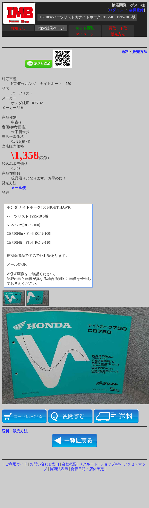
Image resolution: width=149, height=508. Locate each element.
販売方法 (118, 34)
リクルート (88, 464)
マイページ (84, 34)
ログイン (116, 10)
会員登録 (136, 10)
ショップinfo (110, 464)
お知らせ (18, 28)
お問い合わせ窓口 (44, 464)
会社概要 (69, 464)
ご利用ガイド (16, 464)
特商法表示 (59, 469)
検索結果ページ (51, 28)
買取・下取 (118, 28)
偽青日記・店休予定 (87, 469)
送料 (125, 52)
